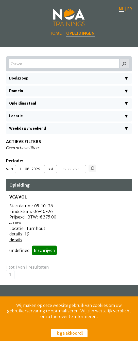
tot (50, 168)
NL (121, 8)
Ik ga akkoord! (69, 333)
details (15, 239)
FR (129, 8)
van (9, 168)
